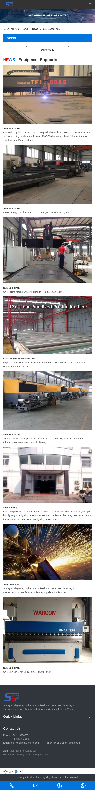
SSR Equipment (11, 128)
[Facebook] (5, 772)
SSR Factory (10, 507)
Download (47, 49)
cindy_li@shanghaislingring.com (63, 742)
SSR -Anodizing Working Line (19, 358)
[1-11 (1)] (47, 16)
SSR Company (11, 584)
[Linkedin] (16, 772)
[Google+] (11, 772)
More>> (71, 709)
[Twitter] (21, 772)
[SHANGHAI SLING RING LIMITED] (11, 697)
